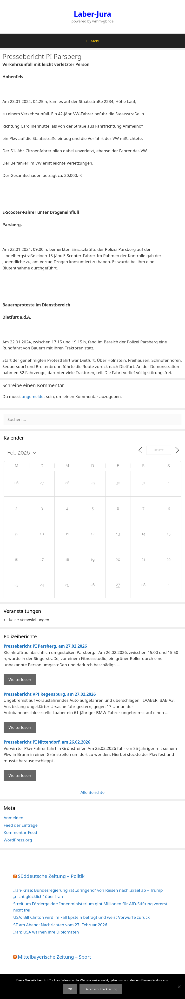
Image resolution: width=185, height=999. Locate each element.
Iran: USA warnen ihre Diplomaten (46, 932)
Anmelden (13, 817)
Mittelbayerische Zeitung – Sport (54, 957)
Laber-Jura (92, 14)
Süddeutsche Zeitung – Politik (51, 876)
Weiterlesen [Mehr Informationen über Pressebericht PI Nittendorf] (19, 775)
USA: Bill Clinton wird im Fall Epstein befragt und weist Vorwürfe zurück (81, 917)
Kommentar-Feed (20, 832)
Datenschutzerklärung (101, 989)
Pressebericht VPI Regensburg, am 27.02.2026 (50, 694)
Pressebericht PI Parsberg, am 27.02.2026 (45, 646)
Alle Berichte (92, 792)
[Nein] (179, 986)
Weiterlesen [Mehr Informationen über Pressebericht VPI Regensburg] (19, 727)
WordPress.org (18, 840)
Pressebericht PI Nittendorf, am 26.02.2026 (47, 742)
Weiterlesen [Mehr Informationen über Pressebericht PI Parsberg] (19, 679)
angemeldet (33, 396)
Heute (159, 450)
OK (70, 989)
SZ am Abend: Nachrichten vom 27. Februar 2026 (60, 924)
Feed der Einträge (21, 825)
